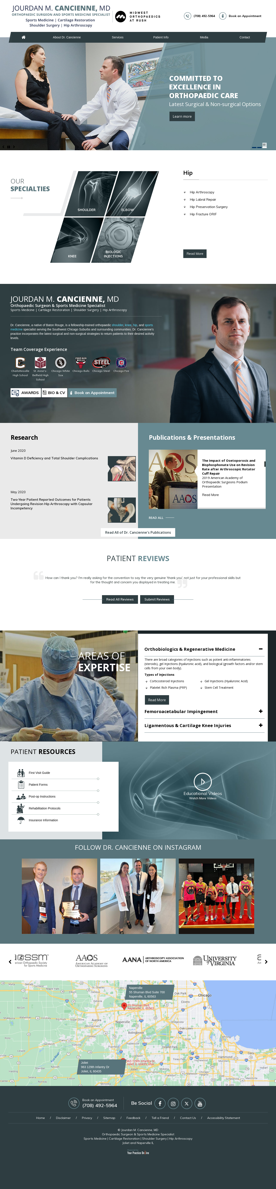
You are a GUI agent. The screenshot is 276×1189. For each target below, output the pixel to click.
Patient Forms (32, 784)
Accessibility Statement (223, 1118)
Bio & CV (56, 392)
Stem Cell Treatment (219, 687)
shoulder (117, 325)
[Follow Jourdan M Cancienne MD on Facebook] (160, 1103)
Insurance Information (37, 820)
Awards (30, 392)
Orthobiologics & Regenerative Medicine (189, 649)
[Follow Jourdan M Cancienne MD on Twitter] (187, 1103)
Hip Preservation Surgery (209, 207)
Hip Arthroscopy (202, 192)
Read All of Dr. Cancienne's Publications (138, 532)
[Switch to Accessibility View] (6, 1179)
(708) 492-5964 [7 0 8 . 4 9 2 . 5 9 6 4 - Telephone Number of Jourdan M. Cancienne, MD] (204, 16)
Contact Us (188, 1118)
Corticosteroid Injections (167, 681)
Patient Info (161, 37)
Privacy (87, 1118)
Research (24, 437)
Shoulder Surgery (86, 310)
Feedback (133, 1118)
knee (128, 325)
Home (23, 37)
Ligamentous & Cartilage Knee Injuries (187, 725)
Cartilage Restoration (54, 310)
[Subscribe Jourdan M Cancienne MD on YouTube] (200, 1103)
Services (118, 37)
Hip (188, 173)
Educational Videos (202, 786)
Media (204, 37)
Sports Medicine (22, 310)
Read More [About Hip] (195, 254)
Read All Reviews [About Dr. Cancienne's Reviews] (120, 599)
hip (135, 325)
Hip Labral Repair (203, 199)
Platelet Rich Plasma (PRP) (168, 687)
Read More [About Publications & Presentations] (210, 495)
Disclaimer (63, 1118)
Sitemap (109, 1118)
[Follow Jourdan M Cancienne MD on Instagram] (173, 1103)
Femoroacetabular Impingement (181, 711)
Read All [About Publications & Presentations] (156, 517)
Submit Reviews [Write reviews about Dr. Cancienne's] (157, 599)
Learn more (182, 116)
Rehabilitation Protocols (38, 808)
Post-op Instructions (36, 796)
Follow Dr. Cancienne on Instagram (138, 847)
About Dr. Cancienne (67, 37)
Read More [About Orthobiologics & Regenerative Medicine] (157, 700)
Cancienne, (65, 299)
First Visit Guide (33, 773)
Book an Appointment (245, 16)
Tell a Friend (160, 1118)
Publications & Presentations (192, 437)
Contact (245, 37)
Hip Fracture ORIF (203, 214)
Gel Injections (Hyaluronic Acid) (226, 681)
